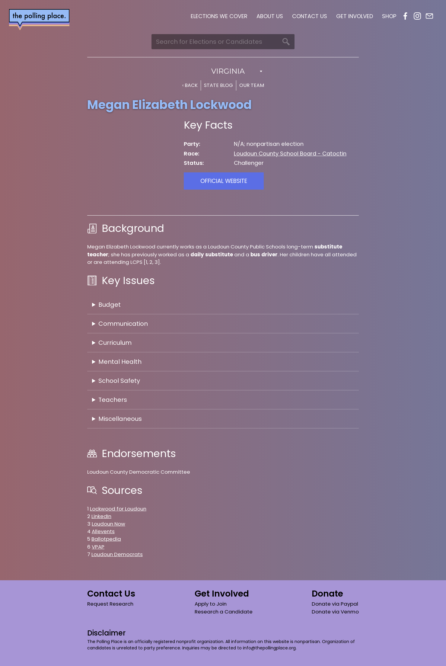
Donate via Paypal (335, 603)
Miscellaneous (120, 419)
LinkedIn (101, 516)
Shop (389, 16)
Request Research (110, 603)
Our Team (251, 85)
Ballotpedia (106, 539)
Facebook (405, 16)
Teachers (112, 399)
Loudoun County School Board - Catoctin (290, 153)
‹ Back (190, 85)
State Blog (218, 85)
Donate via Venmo (335, 611)
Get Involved (354, 16)
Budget (109, 304)
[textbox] (223, 71)
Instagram (417, 16)
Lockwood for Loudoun (118, 508)
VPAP (98, 546)
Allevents (103, 531)
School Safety (119, 380)
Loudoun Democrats (117, 554)
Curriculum (115, 342)
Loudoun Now (108, 523)
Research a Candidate (224, 611)
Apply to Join (211, 603)
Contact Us (309, 16)
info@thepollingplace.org (269, 648)
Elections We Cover (219, 16)
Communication (123, 323)
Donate (327, 594)
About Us (269, 16)
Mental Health (120, 361)
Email (429, 16)
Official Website (223, 181)
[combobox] (223, 71)
